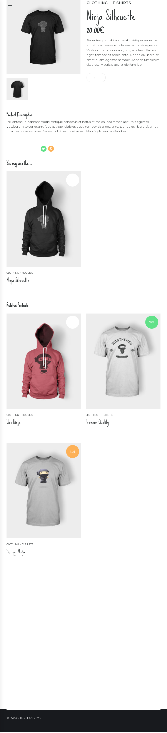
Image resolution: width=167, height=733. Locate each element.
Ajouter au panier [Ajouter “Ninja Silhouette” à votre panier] (20, 292)
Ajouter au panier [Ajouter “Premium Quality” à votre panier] (100, 434)
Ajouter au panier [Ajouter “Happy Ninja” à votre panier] (20, 564)
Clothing (13, 272)
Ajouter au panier (121, 77)
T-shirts (106, 415)
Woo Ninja (13, 422)
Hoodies (27, 272)
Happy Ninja (16, 552)
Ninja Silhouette (18, 280)
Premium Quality (97, 422)
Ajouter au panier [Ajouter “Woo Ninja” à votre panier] (20, 434)
